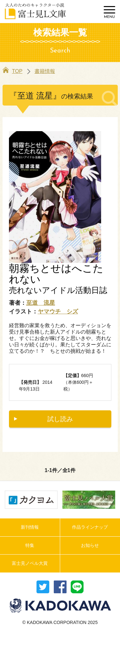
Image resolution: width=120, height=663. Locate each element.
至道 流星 (40, 303)
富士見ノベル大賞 (30, 563)
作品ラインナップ (90, 527)
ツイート (42, 586)
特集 (29, 545)
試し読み (60, 418)
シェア (60, 586)
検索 (91, 11)
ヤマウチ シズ (58, 311)
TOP (13, 71)
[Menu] (109, 12)
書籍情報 (45, 71)
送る (77, 586)
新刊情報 (30, 527)
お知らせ (90, 545)
